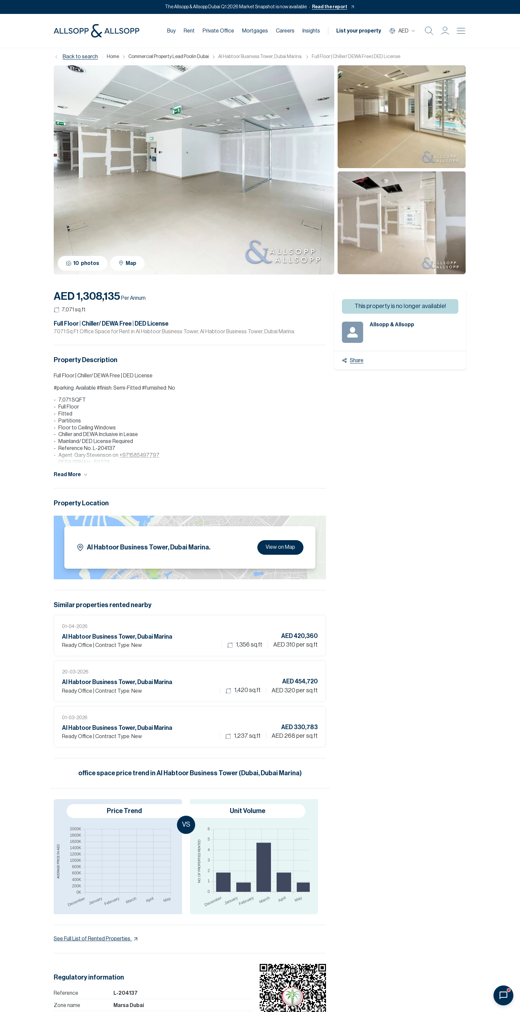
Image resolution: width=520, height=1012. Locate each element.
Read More (71, 474)
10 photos (82, 263)
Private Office (218, 30)
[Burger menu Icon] (461, 31)
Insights (311, 30)
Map (127, 263)
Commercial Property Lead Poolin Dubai (168, 56)
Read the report (329, 7)
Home (113, 56)
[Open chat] (503, 995)
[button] (445, 31)
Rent (189, 30)
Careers (285, 30)
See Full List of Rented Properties (96, 939)
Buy (171, 30)
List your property (358, 30)
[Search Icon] (429, 31)
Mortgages (255, 30)
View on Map (280, 547)
